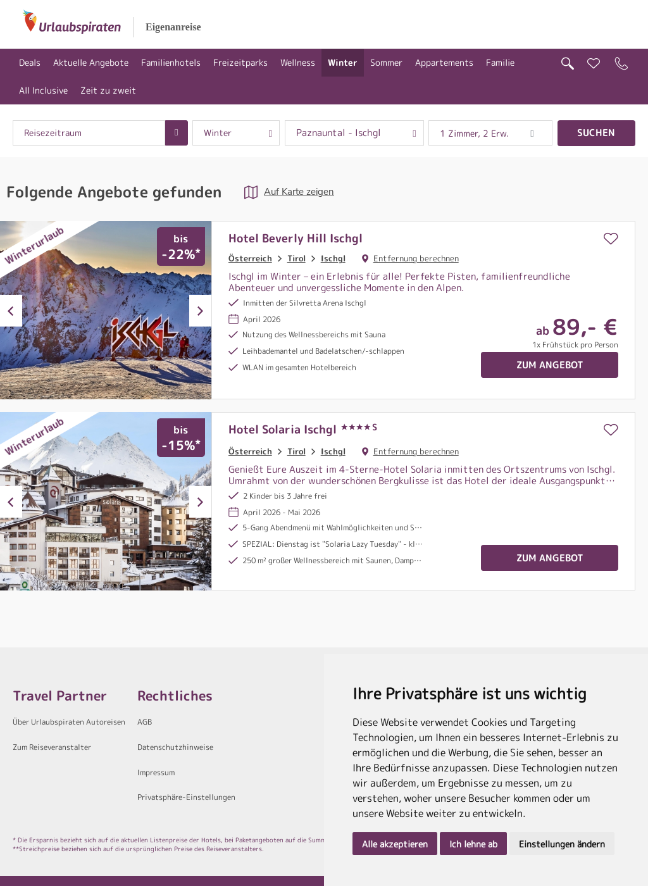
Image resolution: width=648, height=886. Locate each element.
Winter (343, 62)
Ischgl (333, 258)
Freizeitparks (240, 62)
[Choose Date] (176, 133)
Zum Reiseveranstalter (52, 747)
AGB (144, 721)
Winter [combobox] (218, 133)
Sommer (386, 62)
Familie (500, 62)
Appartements (444, 62)
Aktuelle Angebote (90, 62)
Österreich (250, 258)
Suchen (596, 132)
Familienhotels (171, 62)
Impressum (156, 772)
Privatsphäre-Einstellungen (186, 797)
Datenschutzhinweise (175, 747)
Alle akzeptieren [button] (395, 844)
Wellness (297, 62)
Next (200, 311)
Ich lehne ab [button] (473, 844)
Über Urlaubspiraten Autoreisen (69, 721)
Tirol (296, 258)
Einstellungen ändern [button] (562, 844)
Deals (29, 62)
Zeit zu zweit (108, 90)
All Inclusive (43, 90)
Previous (11, 311)
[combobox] (89, 133)
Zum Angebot (549, 364)
